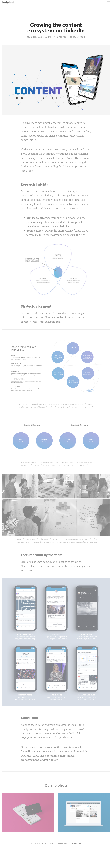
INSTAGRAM (76, 843)
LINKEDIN (62, 843)
